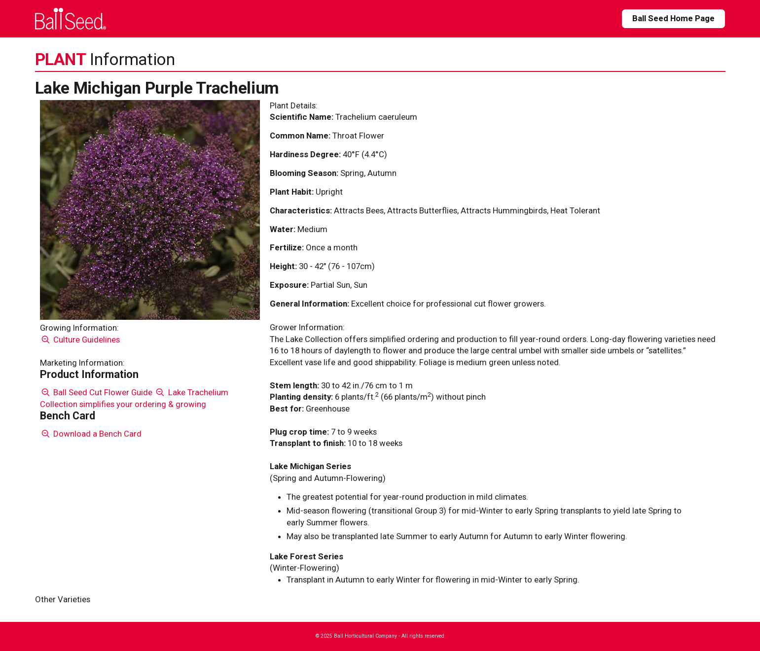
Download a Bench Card (91, 434)
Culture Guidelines (80, 339)
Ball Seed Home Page (673, 18)
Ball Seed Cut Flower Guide (96, 392)
